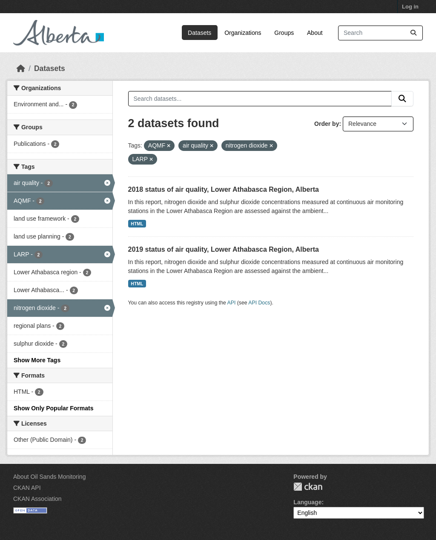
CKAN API (27, 487)
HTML (137, 223)
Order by (326, 123)
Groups (284, 32)
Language (307, 502)
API (231, 303)
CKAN (307, 486)
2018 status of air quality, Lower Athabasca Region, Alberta (223, 189)
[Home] (21, 68)
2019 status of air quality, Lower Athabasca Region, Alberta (223, 249)
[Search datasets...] (380, 33)
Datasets (199, 32)
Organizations (242, 32)
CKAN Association (37, 498)
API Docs (259, 303)
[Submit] (413, 33)
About (315, 32)
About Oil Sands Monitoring (49, 476)
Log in (410, 6)
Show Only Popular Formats (53, 408)
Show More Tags (37, 360)
